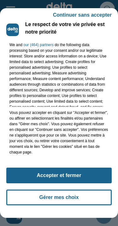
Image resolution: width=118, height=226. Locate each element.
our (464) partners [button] (38, 45)
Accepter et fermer (59, 175)
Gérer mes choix (59, 197)
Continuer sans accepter (82, 15)
